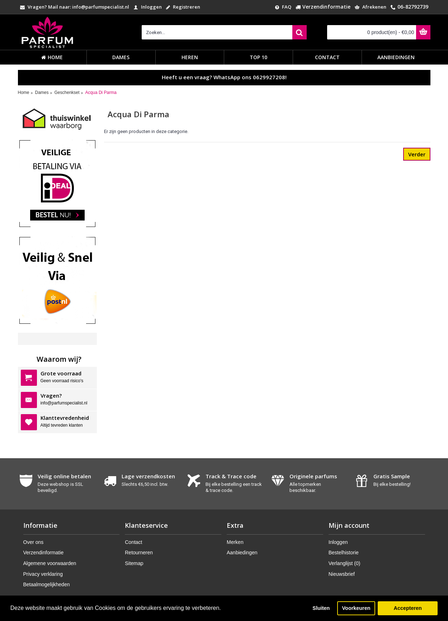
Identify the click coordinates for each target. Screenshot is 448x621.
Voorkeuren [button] (356, 608)
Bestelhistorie (344, 552)
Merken (235, 542)
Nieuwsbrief (342, 574)
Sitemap (134, 563)
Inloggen (338, 542)
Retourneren (139, 552)
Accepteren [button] (407, 608)
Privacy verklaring (43, 574)
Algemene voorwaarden (49, 563)
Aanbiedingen (242, 552)
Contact (133, 542)
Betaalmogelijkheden (46, 584)
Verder (416, 154)
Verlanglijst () (344, 563)
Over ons (33, 542)
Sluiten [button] (321, 608)
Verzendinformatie (43, 552)
